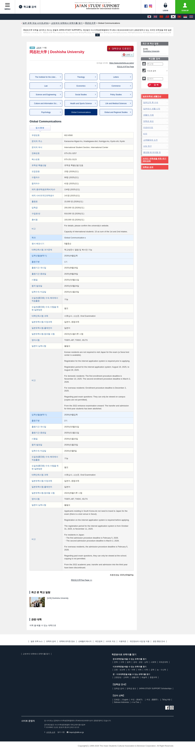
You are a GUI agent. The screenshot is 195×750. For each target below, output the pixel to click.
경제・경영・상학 (140, 662)
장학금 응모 (148, 121)
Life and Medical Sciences (116, 103)
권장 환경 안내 (159, 641)
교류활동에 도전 (150, 140)
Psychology (46, 112)
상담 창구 (147, 146)
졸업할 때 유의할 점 (152, 152)
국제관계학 (163, 662)
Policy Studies (116, 95)
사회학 (153, 662)
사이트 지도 (110, 641)
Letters (116, 77)
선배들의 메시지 (85, 641)
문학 (116, 662)
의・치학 (131, 670)
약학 (140, 670)
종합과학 (153, 677)
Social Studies (81, 95)
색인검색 (98, 641)
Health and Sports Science (81, 103)
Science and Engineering (46, 95)
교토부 (38, 48)
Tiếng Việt (166, 700)
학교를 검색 (27, 6)
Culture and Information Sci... (46, 103)
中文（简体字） (137, 700)
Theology (81, 77)
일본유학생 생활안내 (152, 96)
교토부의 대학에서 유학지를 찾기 (36, 654)
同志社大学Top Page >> (81, 580)
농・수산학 (161, 670)
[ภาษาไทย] (191, 16)
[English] (155, 16)
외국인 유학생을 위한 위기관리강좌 (154, 159)
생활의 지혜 (148, 115)
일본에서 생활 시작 (151, 109)
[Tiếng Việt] (179, 16)
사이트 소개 (49, 732)
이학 (146, 670)
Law (46, 86)
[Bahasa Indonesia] (185, 16)
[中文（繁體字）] (167, 16)
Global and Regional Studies (116, 112)
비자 (145, 134)
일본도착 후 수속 (150, 102)
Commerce (116, 86)
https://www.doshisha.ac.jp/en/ (121, 63)
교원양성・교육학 (121, 677)
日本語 (117, 700)
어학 (122, 662)
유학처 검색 (51, 641)
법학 (129, 662)
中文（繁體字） (153, 700)
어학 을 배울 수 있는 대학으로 (43, 625)
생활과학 (135, 677)
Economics (80, 86)
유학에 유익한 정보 (67, 641)
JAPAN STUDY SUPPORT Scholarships (155, 688)
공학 (152, 670)
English (125, 700)
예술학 (144, 677)
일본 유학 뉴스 (37, 641)
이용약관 (122, 641)
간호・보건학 (119, 670)
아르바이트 (148, 127)
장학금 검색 (148, 167)
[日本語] (149, 16)
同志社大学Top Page (125, 67)
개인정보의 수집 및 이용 (139, 641)
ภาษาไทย (135, 702)
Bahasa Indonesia (121, 702)
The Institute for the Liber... (46, 77)
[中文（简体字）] (161, 16)
